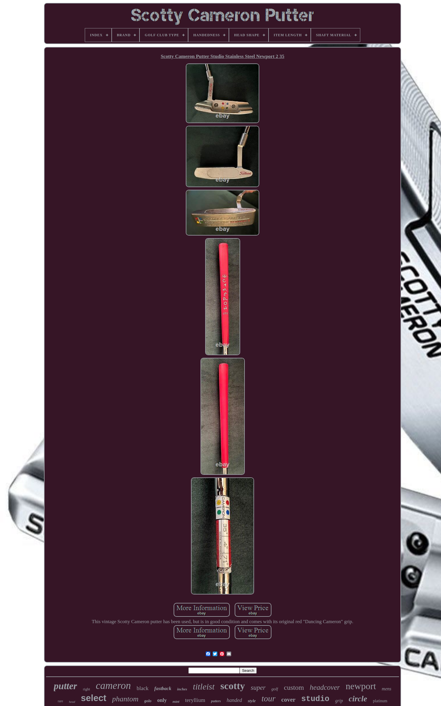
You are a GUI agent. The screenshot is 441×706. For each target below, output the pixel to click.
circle (358, 698)
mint (175, 701)
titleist (204, 686)
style (252, 700)
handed (234, 700)
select (93, 698)
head (72, 701)
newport (361, 686)
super (258, 687)
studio (315, 699)
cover (288, 699)
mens (386, 688)
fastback (162, 688)
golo (147, 701)
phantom (125, 699)
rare (60, 701)
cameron (113, 685)
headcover (325, 687)
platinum (380, 701)
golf (274, 689)
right (86, 689)
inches (182, 689)
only (162, 700)
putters (216, 701)
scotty (232, 686)
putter (65, 686)
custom (294, 687)
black (142, 688)
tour (268, 698)
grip (339, 700)
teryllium (195, 700)
